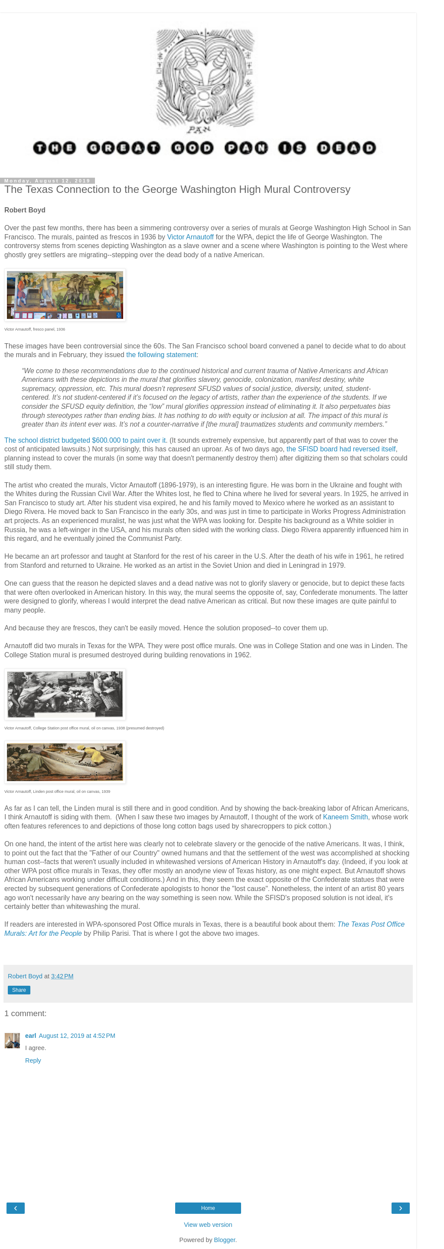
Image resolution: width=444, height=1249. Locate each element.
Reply (33, 1060)
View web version (208, 1224)
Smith (359, 817)
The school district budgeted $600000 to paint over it (85, 440)
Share (19, 990)
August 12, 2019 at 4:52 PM (77, 1035)
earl (30, 1035)
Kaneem (336, 817)
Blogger (224, 1239)
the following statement (161, 354)
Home (208, 1208)
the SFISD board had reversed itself (341, 449)
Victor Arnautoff (191, 237)
